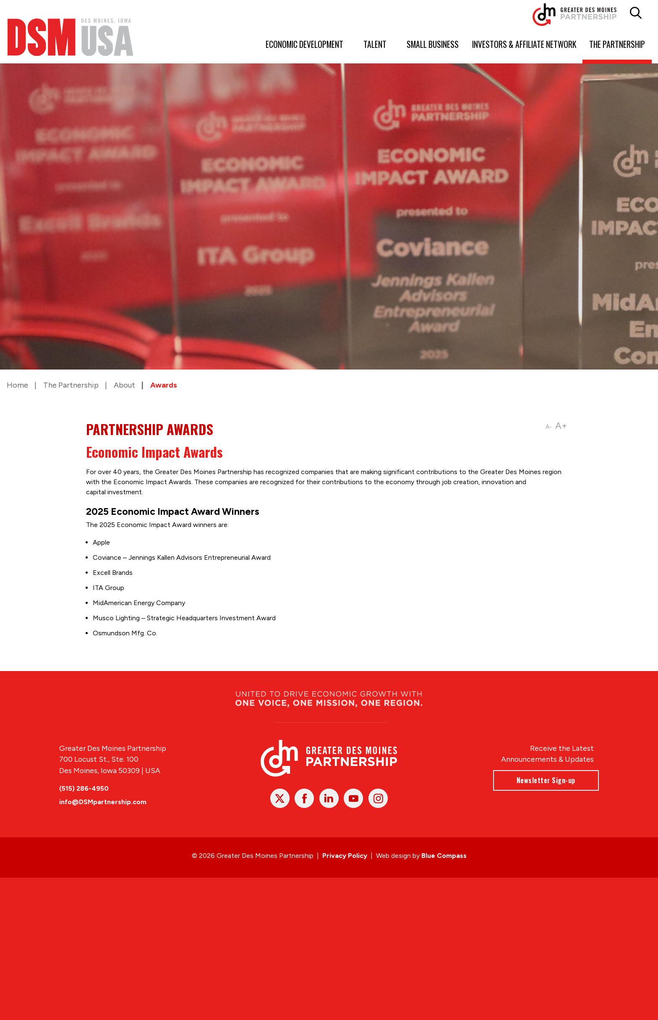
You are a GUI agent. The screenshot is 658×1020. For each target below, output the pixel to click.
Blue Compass (444, 856)
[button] (635, 13)
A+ (562, 425)
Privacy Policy (344, 856)
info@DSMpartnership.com (102, 802)
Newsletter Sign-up (546, 780)
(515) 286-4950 (84, 788)
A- (549, 426)
